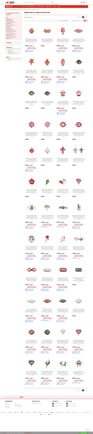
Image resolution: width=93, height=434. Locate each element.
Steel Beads (9, 26)
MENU (9, 6)
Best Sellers (11, 51)
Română (17, 412)
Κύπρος (81, 412)
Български (4, 412)
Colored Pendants (10, 20)
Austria (30, 412)
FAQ (15, 403)
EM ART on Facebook (57, 404)
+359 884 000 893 (55, 4)
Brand (8, 57)
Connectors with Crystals (11, 37)
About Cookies (7, 407)
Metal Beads (9, 28)
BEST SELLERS (41, 6)
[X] (5, 432)
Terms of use (7, 406)
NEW (24, 6)
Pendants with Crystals (11, 22)
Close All (7, 15)
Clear (19, 47)
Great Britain (88, 412)
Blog (54, 6)
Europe (53, 412)
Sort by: (59, 20)
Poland (63, 412)
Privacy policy (7, 404)
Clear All (11, 44)
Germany (23, 412)
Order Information (17, 404)
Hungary (47, 412)
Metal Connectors (10, 35)
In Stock (10, 49)
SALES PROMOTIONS (31, 6)
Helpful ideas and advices (37, 403)
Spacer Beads (9, 23)
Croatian (35, 412)
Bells (7, 17)
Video (59, 6)
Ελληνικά (11, 412)
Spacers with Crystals (11, 25)
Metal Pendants (10, 19)
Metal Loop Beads (10, 29)
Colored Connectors (10, 32)
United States (43, 414)
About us (6, 403)
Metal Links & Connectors (11, 34)
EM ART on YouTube (57, 406)
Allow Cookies (83, 432)
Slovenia (75, 412)
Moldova (50, 414)
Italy (58, 412)
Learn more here (27, 432)
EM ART (10, 59)
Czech (41, 412)
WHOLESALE (48, 6)
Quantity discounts (12, 53)
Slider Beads (9, 38)
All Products (9, 47)
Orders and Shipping (18, 406)
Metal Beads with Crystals (11, 31)
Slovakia (69, 412)
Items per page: (76, 20)
